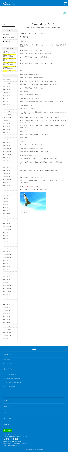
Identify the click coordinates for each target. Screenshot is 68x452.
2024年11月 (6, 114)
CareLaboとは (8, 354)
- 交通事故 (5, 395)
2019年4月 (5, 210)
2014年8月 (5, 335)
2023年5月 (5, 170)
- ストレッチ (6, 391)
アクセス (6, 400)
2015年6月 (5, 304)
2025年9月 (5, 86)
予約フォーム (7, 412)
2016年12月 (6, 254)
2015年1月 (5, 319)
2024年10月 (6, 117)
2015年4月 (5, 310)
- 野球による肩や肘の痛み (9, 386)
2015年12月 (6, 285)
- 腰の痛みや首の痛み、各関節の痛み (11, 378)
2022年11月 (6, 179)
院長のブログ (7, 418)
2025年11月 (6, 83)
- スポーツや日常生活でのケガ (10, 374)
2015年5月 (5, 307)
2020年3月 (5, 201)
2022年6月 (5, 185)
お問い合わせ (7, 406)
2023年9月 (5, 157)
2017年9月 (5, 232)
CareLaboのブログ (40, 34)
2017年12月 (6, 226)
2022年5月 (5, 188)
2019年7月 (5, 204)
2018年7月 (5, 216)
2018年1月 (5, 223)
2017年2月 (5, 248)
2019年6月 (5, 207)
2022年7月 (5, 182)
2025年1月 (5, 107)
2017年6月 (5, 238)
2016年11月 (6, 257)
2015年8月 (5, 297)
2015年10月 (6, 291)
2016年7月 (5, 266)
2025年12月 (6, 79)
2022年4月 (5, 192)
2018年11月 (6, 213)
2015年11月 (6, 288)
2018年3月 (5, 220)
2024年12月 (6, 111)
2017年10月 (6, 229)
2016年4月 (5, 273)
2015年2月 (5, 316)
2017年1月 (5, 251)
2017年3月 (5, 245)
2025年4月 (5, 98)
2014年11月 (6, 326)
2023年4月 (5, 173)
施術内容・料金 (8, 369)
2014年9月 (5, 332)
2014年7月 (5, 338)
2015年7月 (5, 301)
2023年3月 (5, 176)
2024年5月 (5, 132)
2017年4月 (5, 241)
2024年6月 (5, 129)
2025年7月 (5, 92)
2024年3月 (5, 139)
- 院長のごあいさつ (7, 363)
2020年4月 (5, 198)
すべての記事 (6, 34)
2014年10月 (6, 329)
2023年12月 (6, 148)
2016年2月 (5, 279)
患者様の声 (8, 41)
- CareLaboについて (8, 359)
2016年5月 (5, 269)
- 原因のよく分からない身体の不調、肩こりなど (14, 382)
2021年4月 (5, 195)
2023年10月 (6, 154)
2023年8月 (5, 160)
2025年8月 (5, 89)
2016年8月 (5, 263)
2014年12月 (6, 322)
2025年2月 (5, 104)
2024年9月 (5, 120)
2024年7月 (5, 126)
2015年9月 (5, 294)
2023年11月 (6, 151)
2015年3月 (5, 313)
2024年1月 (5, 145)
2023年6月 (5, 167)
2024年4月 (5, 136)
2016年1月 (5, 282)
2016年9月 (5, 260)
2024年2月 (5, 142)
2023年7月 (5, 163)
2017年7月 (5, 235)
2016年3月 (5, 276)
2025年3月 (5, 101)
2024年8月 (5, 123)
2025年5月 (5, 95)
